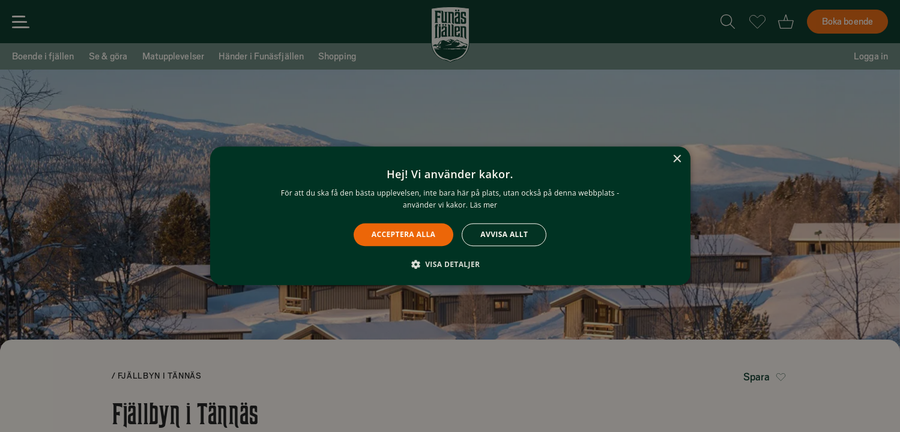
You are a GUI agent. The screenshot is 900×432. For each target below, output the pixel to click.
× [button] (676, 159)
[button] (450, 265)
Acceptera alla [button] (404, 234)
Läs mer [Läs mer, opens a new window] (483, 205)
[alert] (450, 216)
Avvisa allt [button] (504, 234)
